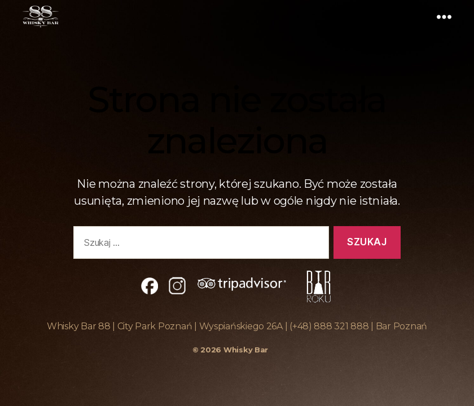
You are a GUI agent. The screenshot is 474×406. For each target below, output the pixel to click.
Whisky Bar (245, 349)
